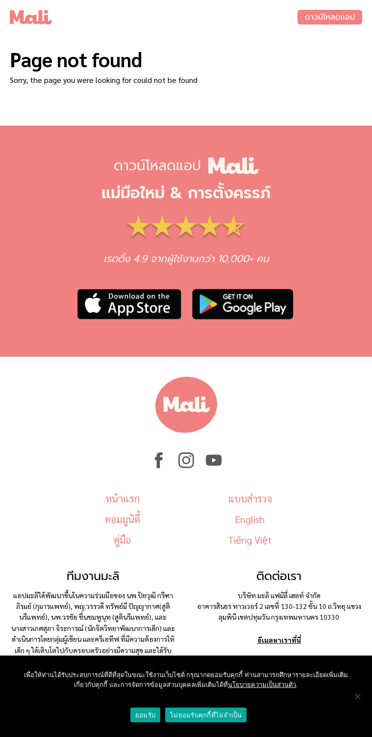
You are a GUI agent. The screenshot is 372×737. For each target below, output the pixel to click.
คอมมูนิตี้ (122, 519)
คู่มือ (122, 539)
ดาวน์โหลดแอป (330, 17)
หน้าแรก (122, 498)
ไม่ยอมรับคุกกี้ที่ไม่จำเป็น (206, 715)
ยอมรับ (145, 715)
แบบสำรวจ (250, 498)
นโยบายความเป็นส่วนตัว (262, 684)
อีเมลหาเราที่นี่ (279, 639)
